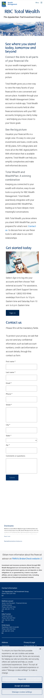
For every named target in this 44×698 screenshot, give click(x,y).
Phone (9, 394)
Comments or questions (15, 456)
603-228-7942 (10, 629)
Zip (8, 445)
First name (11, 362)
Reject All (22, 679)
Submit (12, 477)
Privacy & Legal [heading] (29, 642)
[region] (22, 672)
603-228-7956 (10, 607)
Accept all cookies (22, 686)
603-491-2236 (9, 631)
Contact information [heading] (9, 588)
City (8, 425)
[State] (21, 440)
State (8, 436)
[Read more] (7, 536)
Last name (10, 372)
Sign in (13, 313)
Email (9, 383)
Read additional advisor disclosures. (13, 541)
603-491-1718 (9, 609)
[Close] (40, 648)
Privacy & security (29, 646)
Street (9, 405)
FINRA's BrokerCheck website (26, 558)
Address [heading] (5, 642)
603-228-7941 (10, 618)
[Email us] (3, 595)
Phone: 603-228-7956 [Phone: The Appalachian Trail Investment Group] (8, 593)
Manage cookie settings (22, 692)
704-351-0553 (9, 620)
